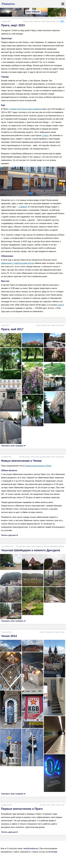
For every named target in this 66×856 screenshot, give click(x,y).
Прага (31, 21)
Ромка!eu (8, 3)
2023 (57, 21)
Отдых (38, 325)
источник (52, 852)
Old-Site (22, 457)
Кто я (3, 848)
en (62, 21)
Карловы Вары (45, 457)
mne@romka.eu (30, 848)
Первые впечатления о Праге (38, 466)
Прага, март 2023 (13, 25)
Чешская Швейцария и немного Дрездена (30, 550)
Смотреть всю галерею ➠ (13, 446)
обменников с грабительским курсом (17, 263)
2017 (62, 325)
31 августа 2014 (6, 632)
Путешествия (50, 21)
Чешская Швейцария (51, 546)
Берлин (25, 21)
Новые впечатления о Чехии (21, 460)
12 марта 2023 (6, 21)
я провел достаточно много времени (25, 109)
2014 (52, 457)
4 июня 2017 (5, 325)
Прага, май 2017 (12, 329)
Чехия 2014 (9, 636)
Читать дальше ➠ (9, 535)
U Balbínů (23, 207)
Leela (59, 305)
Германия (37, 21)
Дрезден (61, 546)
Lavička (45, 135)
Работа (42, 632)
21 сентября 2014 (7, 546)
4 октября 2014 (6, 457)
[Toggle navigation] (62, 4)
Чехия (43, 21)
